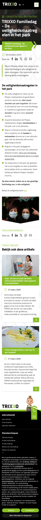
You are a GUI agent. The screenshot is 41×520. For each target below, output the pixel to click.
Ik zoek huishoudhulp (8, 440)
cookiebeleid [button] (19, 466)
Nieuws (33, 16)
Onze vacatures (7, 422)
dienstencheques (17, 16)
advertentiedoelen (8, 481)
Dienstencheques (10, 433)
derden (14, 470)
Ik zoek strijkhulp (7, 443)
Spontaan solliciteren (9, 425)
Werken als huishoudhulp (10, 447)
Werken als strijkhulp (9, 450)
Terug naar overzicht (12, 230)
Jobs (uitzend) (8, 415)
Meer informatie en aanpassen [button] (20, 515)
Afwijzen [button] (11, 510)
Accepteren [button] (30, 510)
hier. (25, 190)
